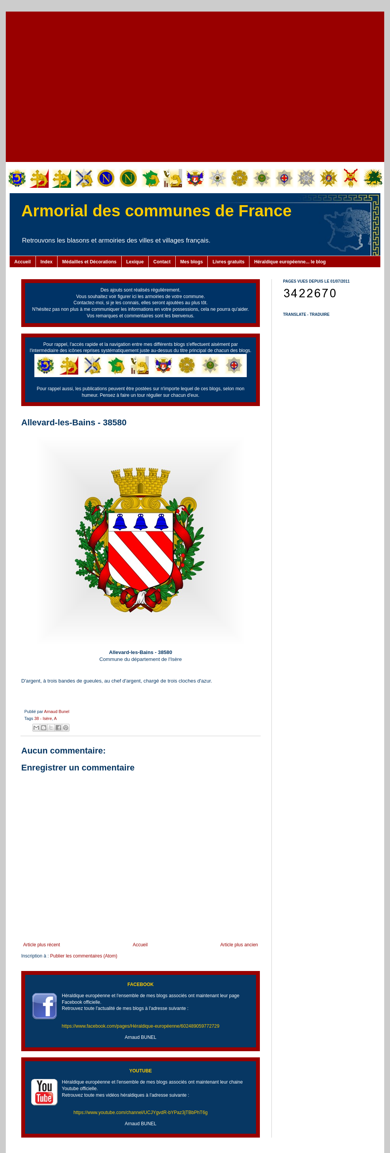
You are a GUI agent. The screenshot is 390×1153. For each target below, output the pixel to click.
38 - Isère (43, 718)
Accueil (22, 262)
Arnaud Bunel (56, 711)
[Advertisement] (72, 85)
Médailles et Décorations (89, 262)
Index (47, 262)
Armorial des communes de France (156, 211)
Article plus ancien (239, 944)
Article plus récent (41, 944)
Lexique (135, 262)
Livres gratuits (228, 262)
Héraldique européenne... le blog (290, 262)
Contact (162, 262)
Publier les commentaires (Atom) (83, 956)
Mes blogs (191, 262)
